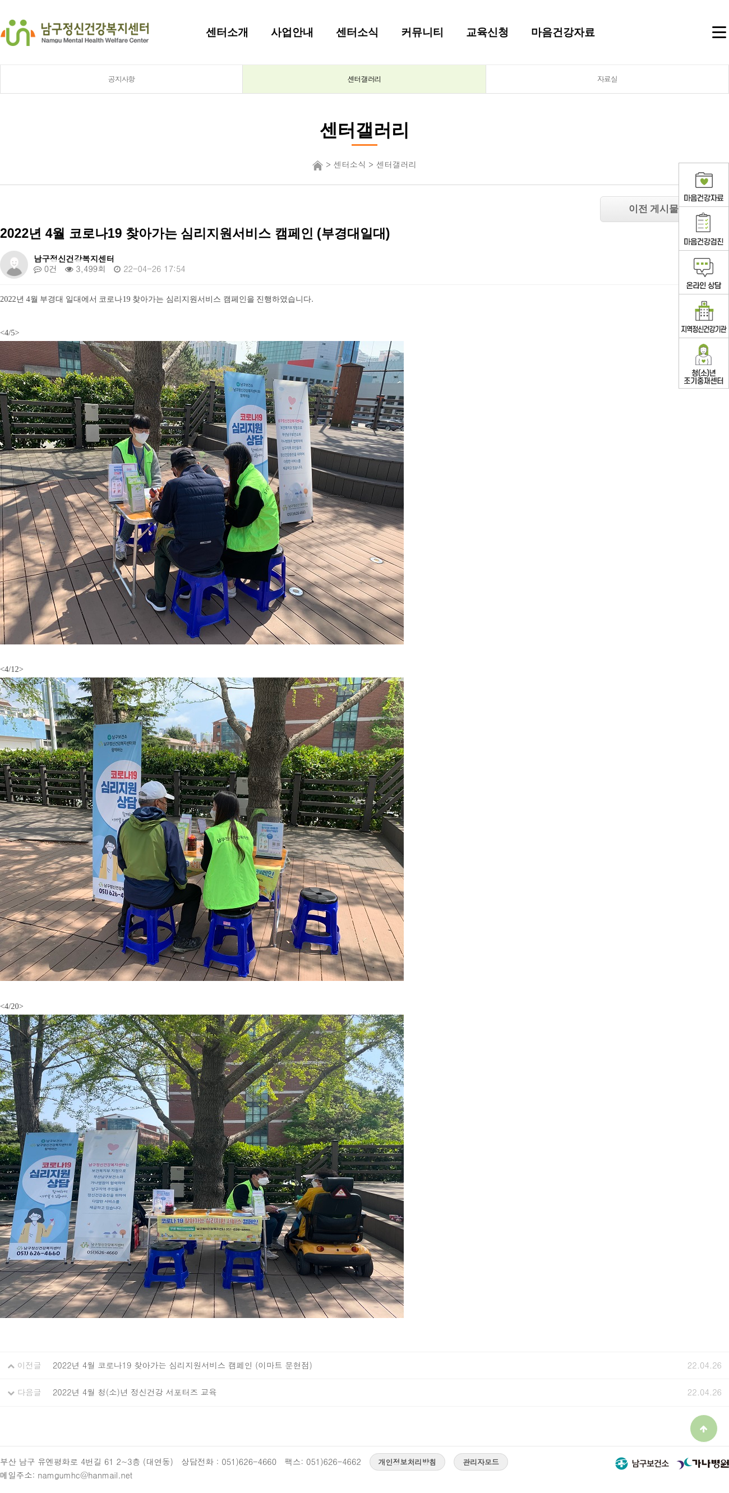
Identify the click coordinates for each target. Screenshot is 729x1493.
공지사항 (121, 78)
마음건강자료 (563, 32)
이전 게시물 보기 (664, 209)
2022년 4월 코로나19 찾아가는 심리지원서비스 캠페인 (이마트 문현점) (182, 1365)
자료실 (607, 78)
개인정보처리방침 (408, 1462)
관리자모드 (481, 1462)
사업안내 (292, 32)
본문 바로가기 (0, 0)
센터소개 (227, 32)
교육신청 (487, 32)
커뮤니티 (422, 32)
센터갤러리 (364, 78)
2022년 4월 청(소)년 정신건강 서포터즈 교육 (135, 1392)
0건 (45, 268)
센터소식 (357, 32)
